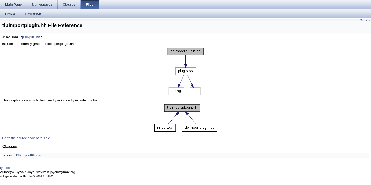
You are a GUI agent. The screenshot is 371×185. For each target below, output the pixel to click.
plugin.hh (31, 37)
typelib (5, 168)
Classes (365, 20)
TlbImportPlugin (28, 155)
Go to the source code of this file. (26, 138)
